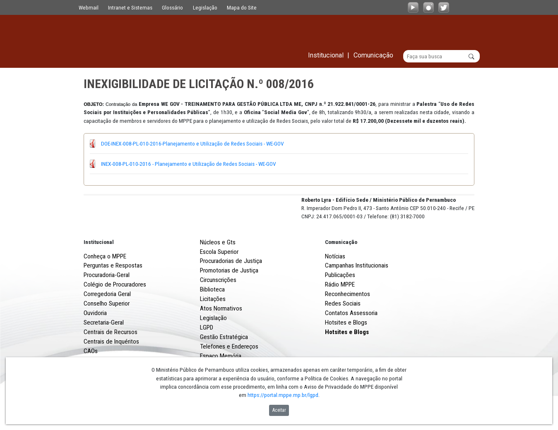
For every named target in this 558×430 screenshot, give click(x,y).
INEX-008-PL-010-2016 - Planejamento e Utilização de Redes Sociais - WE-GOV (188, 163)
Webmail (89, 7)
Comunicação (341, 272)
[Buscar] (441, 56)
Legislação (205, 7)
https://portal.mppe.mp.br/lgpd (283, 395)
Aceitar (279, 410)
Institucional (99, 272)
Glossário (172, 7)
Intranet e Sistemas (130, 7)
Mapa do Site (242, 7)
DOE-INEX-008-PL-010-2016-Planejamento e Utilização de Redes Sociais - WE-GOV (192, 143)
